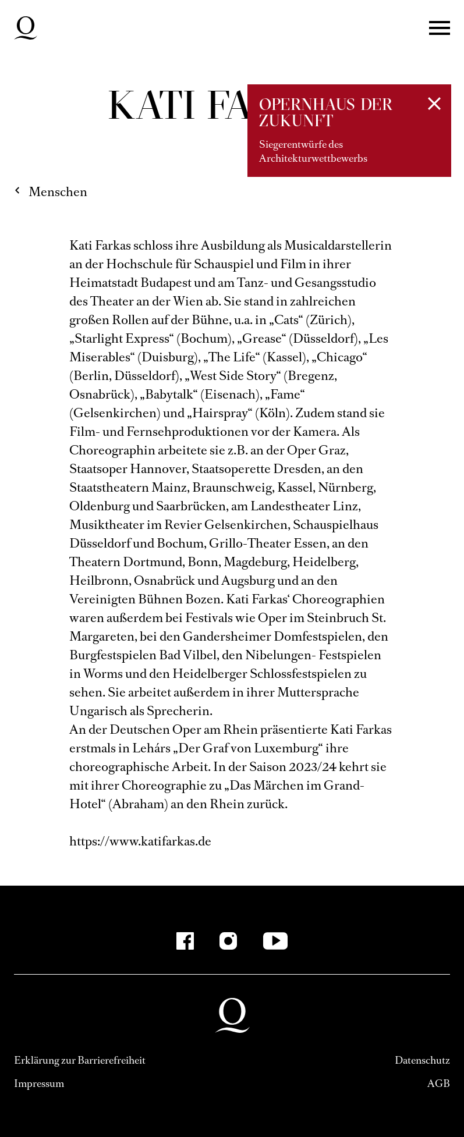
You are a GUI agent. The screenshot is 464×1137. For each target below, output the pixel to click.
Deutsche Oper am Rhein (25, 28)
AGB (438, 1083)
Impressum (39, 1083)
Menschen (58, 191)
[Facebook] (185, 941)
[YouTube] (275, 941)
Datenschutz (422, 1060)
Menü (439, 28)
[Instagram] (228, 941)
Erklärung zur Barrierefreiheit (80, 1060)
